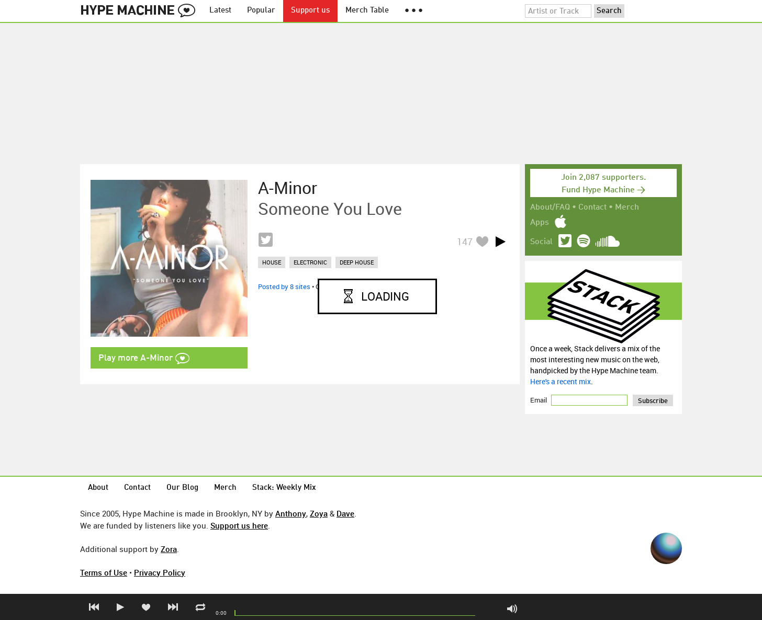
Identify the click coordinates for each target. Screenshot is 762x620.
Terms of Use (103, 572)
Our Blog (182, 488)
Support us (310, 11)
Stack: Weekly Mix (284, 488)
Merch (627, 207)
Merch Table (367, 11)
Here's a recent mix (560, 381)
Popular (261, 11)
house (271, 262)
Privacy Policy (159, 572)
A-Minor (287, 187)
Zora (169, 549)
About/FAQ (550, 207)
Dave (345, 513)
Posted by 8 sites (284, 286)
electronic (310, 262)
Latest (220, 11)
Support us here (239, 525)
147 (465, 241)
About (98, 488)
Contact (592, 207)
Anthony (290, 513)
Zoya (319, 513)
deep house (357, 262)
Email (539, 400)
